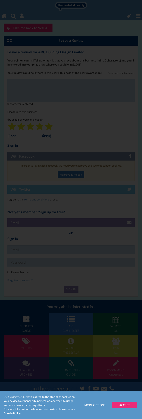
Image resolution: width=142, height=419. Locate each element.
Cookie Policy (12, 413)
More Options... (95, 405)
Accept (124, 405)
